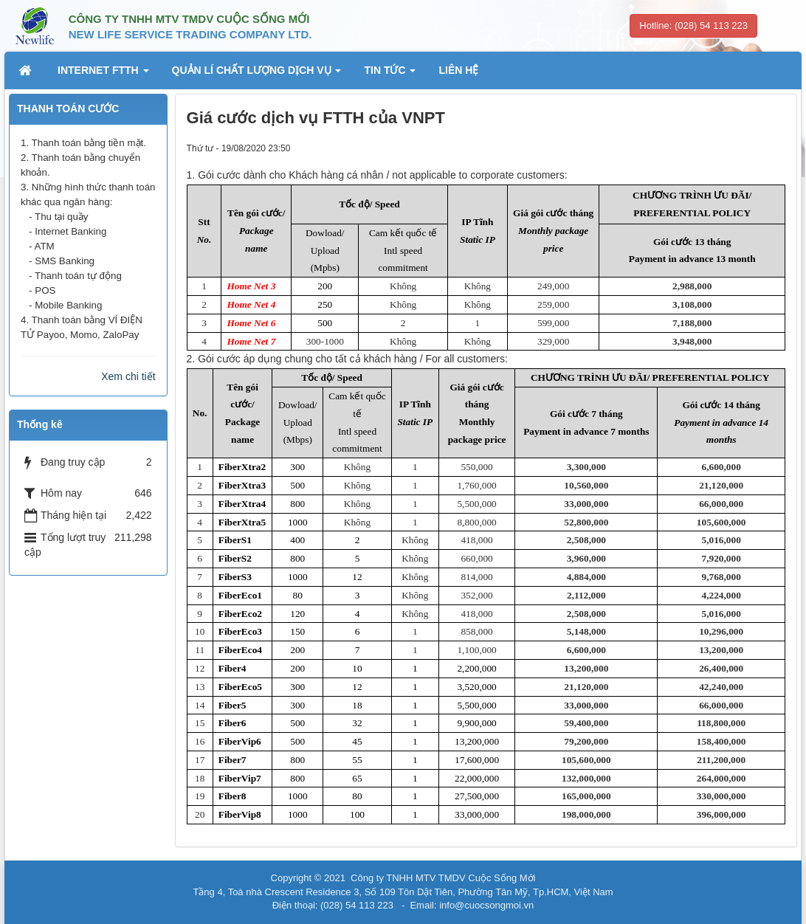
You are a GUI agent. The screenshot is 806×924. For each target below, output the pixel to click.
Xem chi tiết (128, 376)
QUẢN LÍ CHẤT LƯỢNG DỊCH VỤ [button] (257, 74)
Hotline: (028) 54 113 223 (693, 25)
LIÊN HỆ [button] (458, 70)
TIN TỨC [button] (390, 74)
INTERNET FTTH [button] (103, 74)
